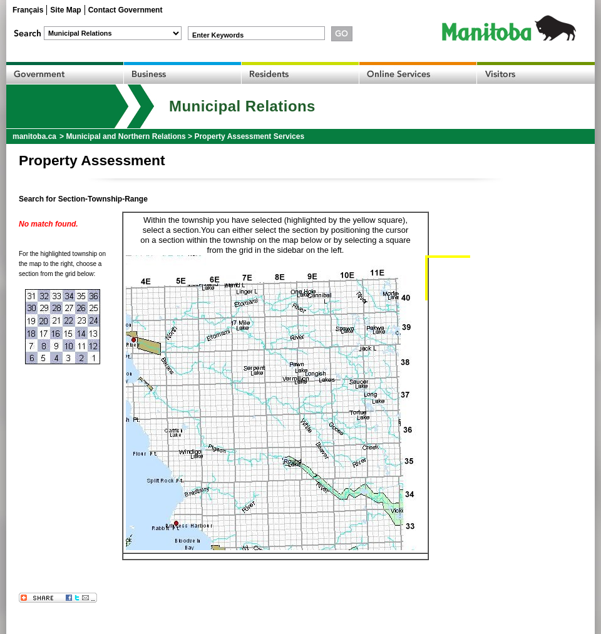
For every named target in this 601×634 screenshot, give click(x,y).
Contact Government (125, 10)
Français (28, 10)
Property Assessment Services (249, 136)
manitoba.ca (34, 136)
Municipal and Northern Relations (125, 136)
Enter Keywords (218, 35)
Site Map (65, 10)
